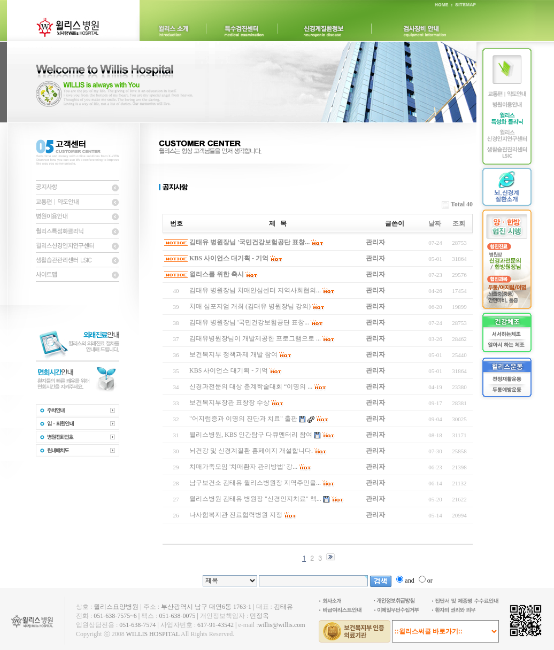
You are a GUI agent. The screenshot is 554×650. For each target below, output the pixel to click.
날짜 (434, 223)
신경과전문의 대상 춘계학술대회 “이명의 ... (250, 386)
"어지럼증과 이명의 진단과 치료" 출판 (243, 418)
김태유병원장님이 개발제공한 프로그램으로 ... (255, 338)
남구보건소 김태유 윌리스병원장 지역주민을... (255, 482)
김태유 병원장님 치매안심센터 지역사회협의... (255, 290)
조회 (458, 223)
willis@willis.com (281, 625)
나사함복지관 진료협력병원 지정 (235, 515)
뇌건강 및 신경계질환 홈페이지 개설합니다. (251, 450)
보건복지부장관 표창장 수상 (229, 402)
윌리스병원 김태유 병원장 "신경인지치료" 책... (255, 498)
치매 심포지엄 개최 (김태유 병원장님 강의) (250, 306)
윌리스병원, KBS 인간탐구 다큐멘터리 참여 (250, 434)
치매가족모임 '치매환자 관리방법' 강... (243, 466)
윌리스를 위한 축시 (216, 274)
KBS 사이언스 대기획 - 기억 (228, 258)
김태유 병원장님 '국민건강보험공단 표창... (249, 242)
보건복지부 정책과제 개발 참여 (233, 354)
